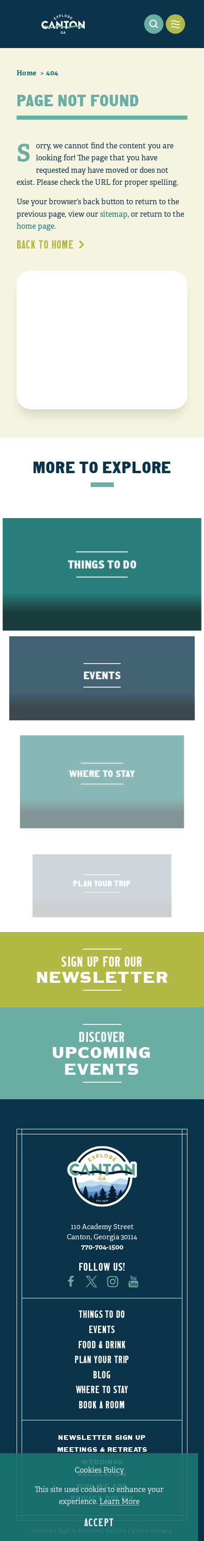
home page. (36, 226)
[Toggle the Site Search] (153, 24)
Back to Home (51, 244)
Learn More (119, 1501)
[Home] (63, 24)
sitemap (114, 214)
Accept (98, 1522)
